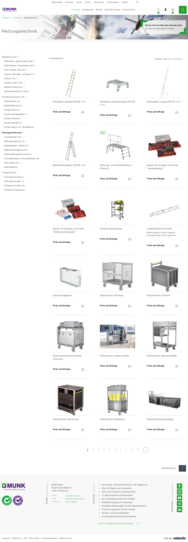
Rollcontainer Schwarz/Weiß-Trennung (67, 357)
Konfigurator (88, 10)
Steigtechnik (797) (11, 57)
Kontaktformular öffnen (75, 499)
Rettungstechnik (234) (13, 133)
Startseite (6, 18)
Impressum (6, 538)
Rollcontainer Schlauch (158, 296)
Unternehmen (128, 10)
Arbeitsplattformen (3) (13, 106)
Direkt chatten (71, 502)
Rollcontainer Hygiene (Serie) (114, 356)
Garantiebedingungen (49, 538)
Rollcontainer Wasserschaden (162, 356)
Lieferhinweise (34, 538)
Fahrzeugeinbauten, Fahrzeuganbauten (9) (21, 159)
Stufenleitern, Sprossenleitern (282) (20, 61)
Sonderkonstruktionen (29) (14, 97)
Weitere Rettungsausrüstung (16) (17, 154)
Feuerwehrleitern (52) (14, 137)
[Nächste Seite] (145, 449)
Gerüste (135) (11, 79)
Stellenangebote (113, 2)
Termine (79, 2)
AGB (25, 538)
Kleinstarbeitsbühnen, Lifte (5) (16, 91)
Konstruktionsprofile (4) (13, 177)
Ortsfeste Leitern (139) (14, 83)
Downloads (69, 2)
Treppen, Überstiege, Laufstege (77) (20, 74)
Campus (88, 2)
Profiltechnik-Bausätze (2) (14, 190)
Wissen (99, 10)
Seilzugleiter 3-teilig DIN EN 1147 (164, 102)
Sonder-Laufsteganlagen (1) (15, 114)
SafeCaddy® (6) (10, 167)
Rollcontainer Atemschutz (66, 419)
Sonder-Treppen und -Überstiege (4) (19, 127)
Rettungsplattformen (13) (14, 141)
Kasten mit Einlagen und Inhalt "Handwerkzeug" (162, 167)
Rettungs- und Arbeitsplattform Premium (116, 167)
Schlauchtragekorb (62, 296)
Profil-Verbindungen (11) (14, 181)
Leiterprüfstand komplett (159, 229)
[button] (158, 10)
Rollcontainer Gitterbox (112, 296)
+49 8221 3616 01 (73, 496)
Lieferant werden (65, 538)
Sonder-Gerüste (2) (11, 110)
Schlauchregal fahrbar (111, 229)
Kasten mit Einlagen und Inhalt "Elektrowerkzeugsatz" (68, 230)
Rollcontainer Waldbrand (112, 419)
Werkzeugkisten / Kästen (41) (16, 146)
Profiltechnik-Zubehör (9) (14, 186)
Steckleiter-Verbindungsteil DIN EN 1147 (117, 103)
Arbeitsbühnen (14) (12, 101)
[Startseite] (8, 10)
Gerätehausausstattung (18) (15, 150)
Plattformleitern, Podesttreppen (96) (20, 66)
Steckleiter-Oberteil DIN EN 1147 (69, 102)
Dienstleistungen (112, 10)
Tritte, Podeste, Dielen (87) (16, 70)
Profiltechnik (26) (10, 173)
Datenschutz (17, 538)
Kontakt (125, 2)
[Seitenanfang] (182, 468)
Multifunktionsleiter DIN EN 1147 (69, 165)
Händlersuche (99, 2)
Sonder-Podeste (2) (12, 119)
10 (138, 450)
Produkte (76, 9)
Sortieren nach (161, 59)
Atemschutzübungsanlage (160, 419)
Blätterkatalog (57, 2)
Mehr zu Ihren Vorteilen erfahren (119, 523)
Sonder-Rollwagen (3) (13, 123)
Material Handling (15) (14, 87)
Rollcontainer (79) (12, 163)
